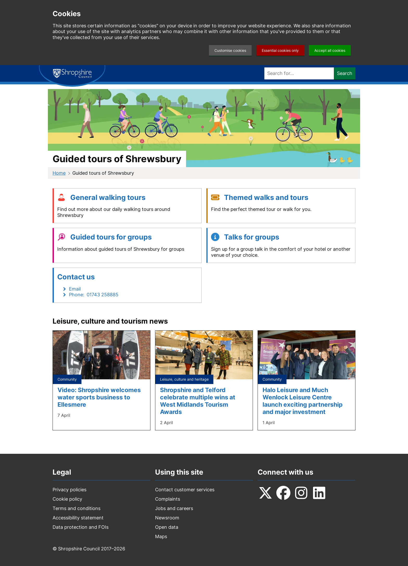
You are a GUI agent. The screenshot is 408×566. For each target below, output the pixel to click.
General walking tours (107, 197)
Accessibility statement (78, 517)
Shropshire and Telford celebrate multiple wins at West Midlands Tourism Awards (197, 400)
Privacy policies (69, 489)
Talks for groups (251, 237)
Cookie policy (67, 499)
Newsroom (167, 517)
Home (59, 173)
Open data (166, 527)
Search (344, 73)
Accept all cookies (329, 50)
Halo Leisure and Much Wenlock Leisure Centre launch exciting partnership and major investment (303, 400)
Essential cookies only (280, 50)
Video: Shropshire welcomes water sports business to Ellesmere (99, 397)
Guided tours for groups (111, 237)
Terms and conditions (76, 508)
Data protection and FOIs (81, 527)
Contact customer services (184, 489)
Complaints (167, 499)
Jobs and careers (174, 508)
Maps (161, 536)
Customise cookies (230, 50)
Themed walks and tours (266, 197)
